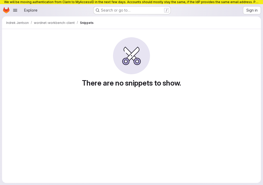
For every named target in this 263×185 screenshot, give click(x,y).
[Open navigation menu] (15, 10)
